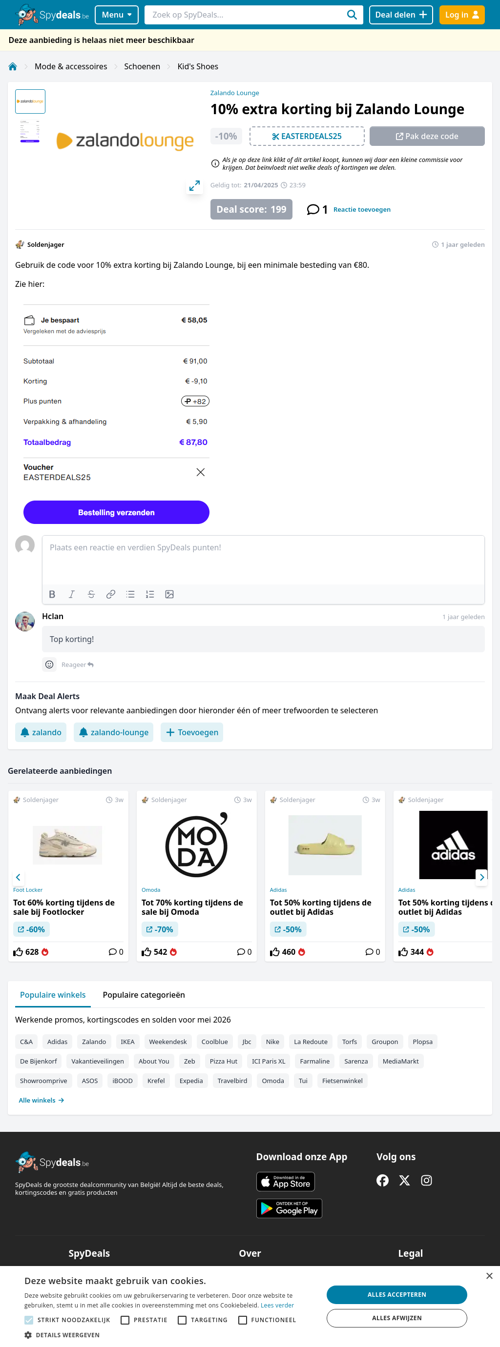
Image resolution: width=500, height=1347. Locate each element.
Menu (117, 14)
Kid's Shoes (197, 66)
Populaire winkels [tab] (53, 994)
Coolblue (215, 1041)
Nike (273, 1041)
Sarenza (356, 1061)
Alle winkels (41, 1100)
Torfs (349, 1041)
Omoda (151, 889)
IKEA (128, 1041)
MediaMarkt (401, 1061)
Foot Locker (27, 889)
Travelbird (233, 1080)
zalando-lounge (113, 732)
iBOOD (122, 1080)
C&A (26, 1041)
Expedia (191, 1080)
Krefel (156, 1080)
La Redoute (311, 1041)
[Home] (13, 66)
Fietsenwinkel (342, 1080)
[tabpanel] (250, 1057)
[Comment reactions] (49, 664)
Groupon (385, 1041)
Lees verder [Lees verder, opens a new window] (277, 1305)
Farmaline (315, 1061)
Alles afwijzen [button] (397, 1318)
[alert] (250, 1306)
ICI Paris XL (268, 1061)
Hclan (52, 616)
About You (154, 1061)
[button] (169, 1335)
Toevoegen (192, 732)
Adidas (278, 889)
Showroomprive (43, 1080)
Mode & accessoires (71, 66)
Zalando (94, 1041)
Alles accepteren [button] (397, 1294)
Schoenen (143, 66)
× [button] (489, 1276)
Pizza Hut (223, 1061)
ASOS (90, 1080)
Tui (303, 1080)
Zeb (189, 1061)
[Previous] (18, 877)
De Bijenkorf (38, 1061)
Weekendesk (168, 1041)
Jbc (247, 1041)
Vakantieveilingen (97, 1061)
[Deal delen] (401, 14)
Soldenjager (45, 244)
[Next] (481, 877)
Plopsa (423, 1041)
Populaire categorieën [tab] (144, 994)
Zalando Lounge (234, 92)
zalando (41, 732)
